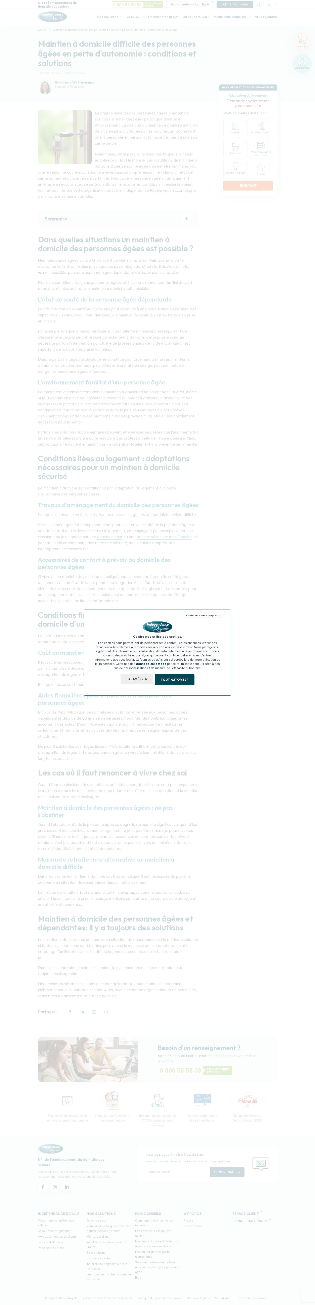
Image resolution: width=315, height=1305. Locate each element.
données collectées (151, 664)
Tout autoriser (175, 680)
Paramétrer (136, 680)
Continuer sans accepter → (203, 616)
